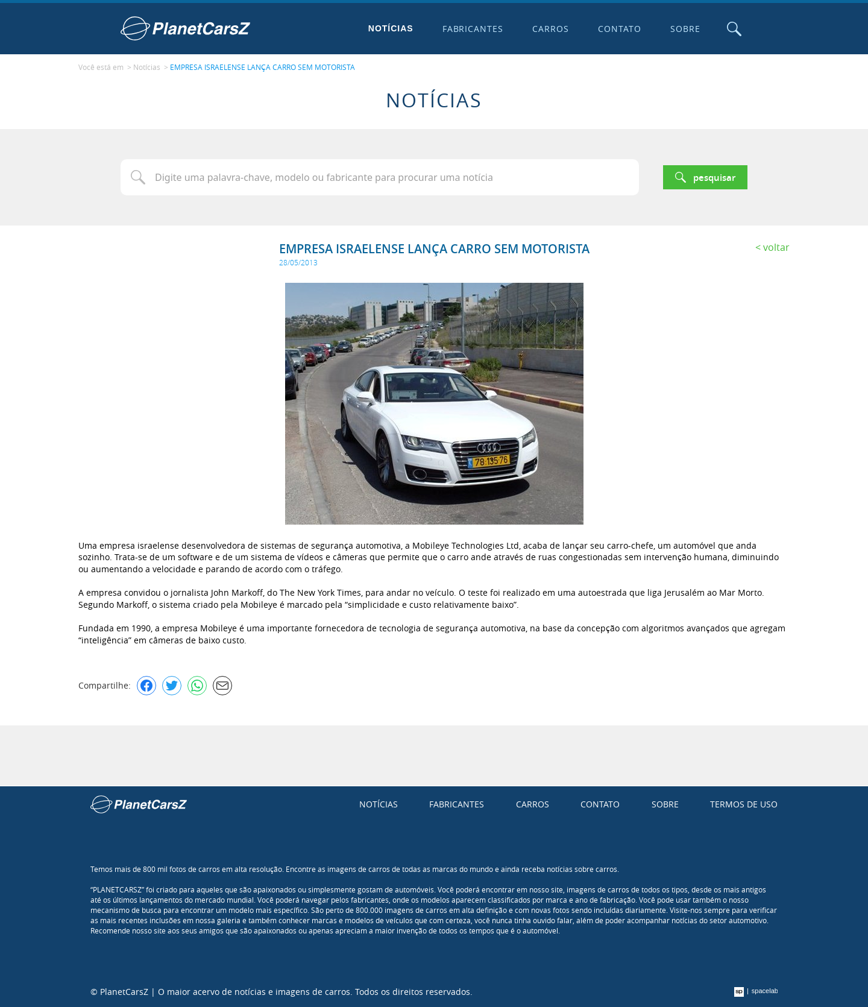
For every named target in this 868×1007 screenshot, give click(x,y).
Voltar (776, 247)
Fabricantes (473, 28)
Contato (619, 28)
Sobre (685, 28)
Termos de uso (744, 804)
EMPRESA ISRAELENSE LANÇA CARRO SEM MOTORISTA (262, 67)
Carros (550, 28)
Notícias (391, 28)
